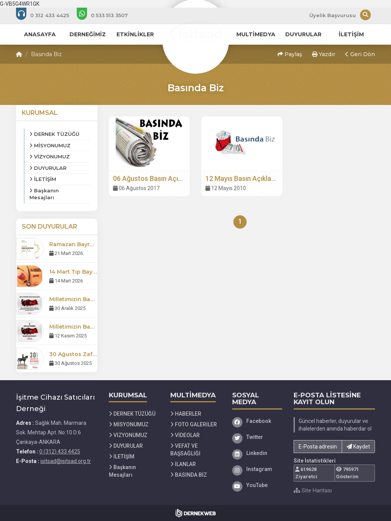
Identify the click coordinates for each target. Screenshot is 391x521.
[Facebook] (257, 421)
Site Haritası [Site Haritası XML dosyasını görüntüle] (313, 490)
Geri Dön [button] (360, 54)
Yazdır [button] (323, 54)
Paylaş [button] (290, 54)
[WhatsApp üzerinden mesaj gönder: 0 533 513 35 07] (107, 15)
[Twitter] (257, 437)
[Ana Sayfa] (195, 32)
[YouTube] (257, 485)
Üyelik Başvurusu (332, 15)
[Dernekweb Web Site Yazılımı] (195, 513)
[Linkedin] (257, 453)
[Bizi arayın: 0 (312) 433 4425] (47, 15)
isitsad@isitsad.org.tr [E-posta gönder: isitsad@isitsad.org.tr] (65, 461)
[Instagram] (257, 469)
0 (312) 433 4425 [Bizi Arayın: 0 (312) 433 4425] (59, 451)
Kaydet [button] (358, 447)
